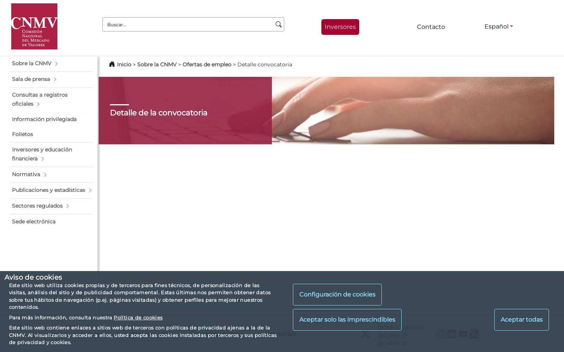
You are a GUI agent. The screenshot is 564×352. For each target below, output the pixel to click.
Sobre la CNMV (157, 64)
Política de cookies (138, 318)
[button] (51, 63)
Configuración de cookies (337, 294)
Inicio (124, 64)
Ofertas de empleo (207, 64)
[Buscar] (278, 24)
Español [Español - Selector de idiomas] (496, 26)
